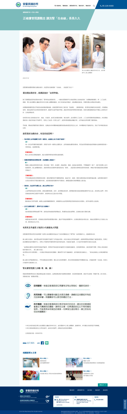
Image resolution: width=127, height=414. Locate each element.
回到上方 (102, 385)
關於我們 (81, 5)
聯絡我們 (88, 5)
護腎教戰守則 (73, 5)
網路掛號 (125, 404)
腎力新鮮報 (58, 5)
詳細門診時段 (59, 404)
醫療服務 (65, 5)
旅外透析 (89, 390)
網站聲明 (105, 390)
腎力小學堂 (35, 12)
